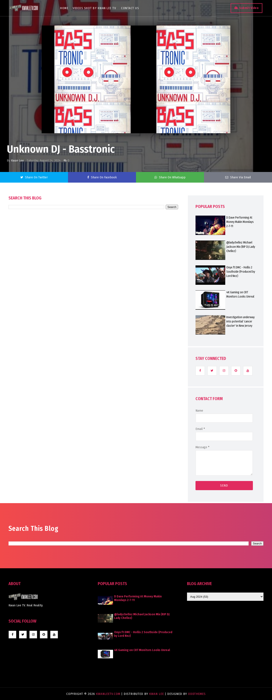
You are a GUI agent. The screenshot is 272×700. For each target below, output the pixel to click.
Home (65, 8)
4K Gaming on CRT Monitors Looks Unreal (240, 294)
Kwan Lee (17, 160)
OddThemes (197, 694)
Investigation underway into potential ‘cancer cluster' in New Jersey (240, 321)
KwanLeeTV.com (108, 694)
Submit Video (248, 8)
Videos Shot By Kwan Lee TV (95, 8)
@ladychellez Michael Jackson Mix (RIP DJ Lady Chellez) (240, 247)
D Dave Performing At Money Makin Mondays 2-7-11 (240, 222)
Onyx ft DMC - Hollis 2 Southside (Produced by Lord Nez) (240, 272)
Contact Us (131, 8)
